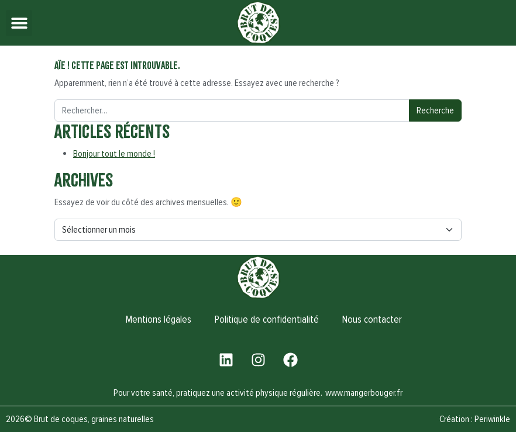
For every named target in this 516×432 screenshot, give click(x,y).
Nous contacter (372, 319)
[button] (19, 23)
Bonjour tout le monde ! (114, 154)
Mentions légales (158, 319)
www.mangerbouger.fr (364, 393)
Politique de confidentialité (267, 319)
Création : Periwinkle (474, 419)
